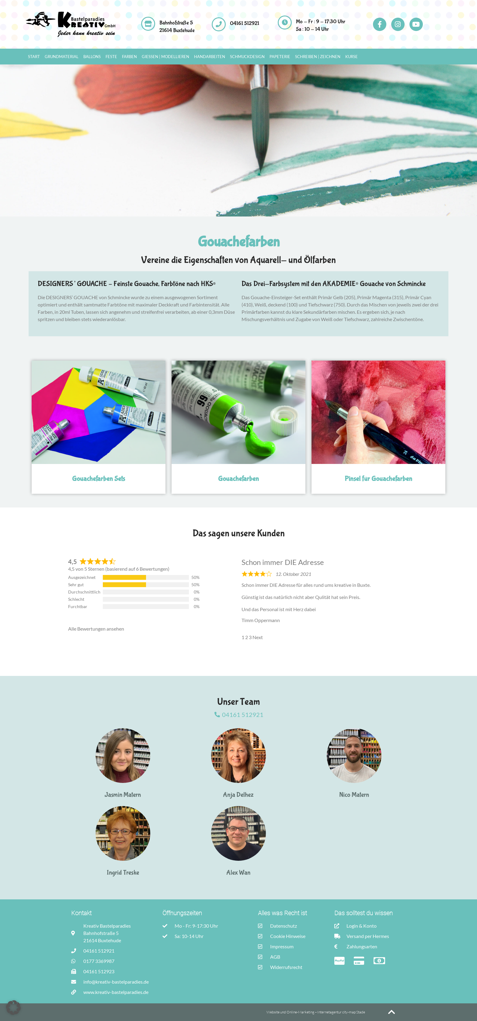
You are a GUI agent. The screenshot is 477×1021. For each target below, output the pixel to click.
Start (34, 56)
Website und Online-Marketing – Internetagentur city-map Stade (316, 1012)
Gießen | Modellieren (165, 56)
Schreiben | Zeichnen (317, 56)
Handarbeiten (209, 56)
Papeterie (280, 56)
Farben (129, 56)
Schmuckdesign (247, 56)
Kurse (351, 56)
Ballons (92, 56)
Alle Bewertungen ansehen (96, 629)
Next (257, 637)
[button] (13, 1007)
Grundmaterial (61, 56)
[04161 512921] (219, 24)
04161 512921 (244, 23)
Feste (111, 56)
